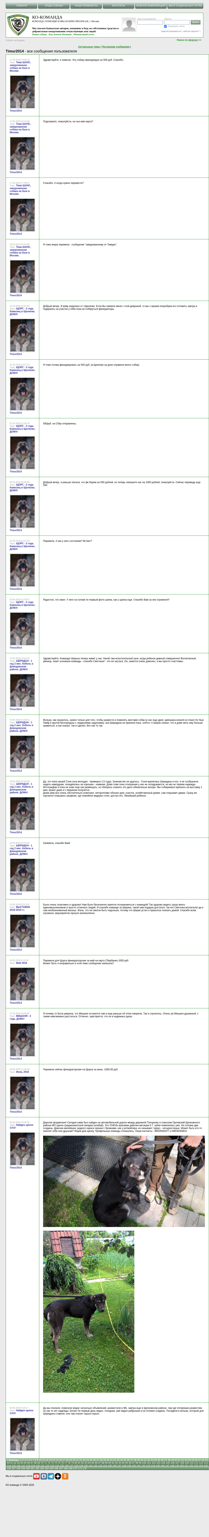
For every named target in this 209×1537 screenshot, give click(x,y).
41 (145, 1460)
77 (65, 1462)
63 (18, 1462)
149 (177, 1465)
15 (57, 1460)
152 (191, 1465)
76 (62, 1462)
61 (11, 1462)
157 (14, 1468)
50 (175, 1460)
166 (56, 1468)
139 (129, 1465)
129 (81, 1465)
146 (163, 1465)
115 (14, 1465)
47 (165, 1460)
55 (192, 1460)
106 (173, 1462)
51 (179, 1460)
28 (101, 1460)
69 (38, 1462)
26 (94, 1460)
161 (33, 1468)
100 (144, 1462)
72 (49, 1462)
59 (206, 1460)
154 (201, 1465)
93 (120, 1462)
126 (67, 1465)
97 (133, 1462)
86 (96, 1462)
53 (186, 1460)
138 (124, 1465)
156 (9, 1468)
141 (139, 1465)
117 (23, 1465)
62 (15, 1462)
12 (47, 1460)
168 (66, 1468)
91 (113, 1462)
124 (57, 1465)
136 (114, 1465)
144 (153, 1465)
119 (33, 1465)
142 (143, 1465)
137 (119, 1465)
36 (128, 1460)
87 (99, 1462)
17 (64, 1460)
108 (182, 1462)
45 (159, 1460)
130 (86, 1465)
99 (140, 1462)
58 (203, 1460)
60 (8, 1462)
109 (187, 1462)
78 (69, 1462)
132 (95, 1465)
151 (187, 1465)
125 (62, 1465)
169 (70, 1468)
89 (106, 1462)
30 (108, 1460)
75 (59, 1462)
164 (47, 1468)
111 (196, 1462)
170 (75, 1468)
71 (45, 1462)
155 (206, 1465)
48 (169, 1460)
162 (37, 1468)
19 (70, 1460)
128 (76, 1465)
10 (40, 1460)
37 (131, 1460)
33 (118, 1460)
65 (25, 1462)
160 (28, 1468)
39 (138, 1460)
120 (38, 1465)
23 (84, 1460)
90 (109, 1462)
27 (97, 1460)
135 (110, 1465)
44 (155, 1460)
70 (42, 1462)
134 (105, 1465)
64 (21, 1462)
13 (50, 1460)
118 (28, 1465)
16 (60, 1460)
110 (192, 1462)
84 (89, 1462)
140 (134, 1465)
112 (201, 1462)
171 (80, 1468)
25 (91, 1460)
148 (172, 1465)
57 (199, 1460)
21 (77, 1460)
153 (196, 1465)
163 (42, 1468)
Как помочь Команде (60, 34)
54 (189, 1460)
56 (196, 1460)
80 (75, 1462)
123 (52, 1465)
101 (149, 1462)
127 (71, 1465)
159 (23, 1468)
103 (158, 1462)
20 (74, 1460)
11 (43, 1460)
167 (61, 1468)
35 (125, 1460)
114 (9, 1465)
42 (148, 1460)
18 (67, 1460)
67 (32, 1462)
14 (53, 1460)
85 (92, 1462)
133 (100, 1465)
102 (154, 1462)
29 (104, 1460)
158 (18, 1468)
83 (86, 1462)
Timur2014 (16, 110)
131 (90, 1465)
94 (123, 1462)
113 (206, 1462)
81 (79, 1462)
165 (51, 1468)
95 (126, 1462)
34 (121, 1460)
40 (142, 1460)
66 (28, 1462)
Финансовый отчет (83, 34)
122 (47, 1465)
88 (103, 1462)
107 (177, 1462)
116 (18, 1465)
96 (130, 1462)
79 (72, 1462)
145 (158, 1465)
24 (87, 1460)
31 (111, 1460)
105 (168, 1462)
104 (163, 1462)
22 (81, 1460)
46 (162, 1460)
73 (52, 1462)
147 (167, 1465)
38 (135, 1460)
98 (136, 1462)
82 (82, 1462)
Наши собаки (39, 34)
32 (114, 1460)
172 (85, 1468)
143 (148, 1465)
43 (152, 1460)
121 (42, 1465)
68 (35, 1462)
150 (182, 1465)
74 (55, 1462)
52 (182, 1460)
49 (172, 1460)
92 (116, 1462)
